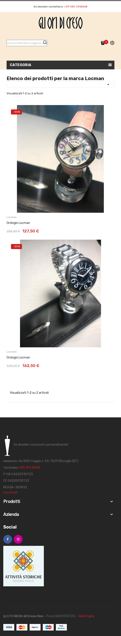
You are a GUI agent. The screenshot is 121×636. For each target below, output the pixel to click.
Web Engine (86, 616)
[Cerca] (27, 43)
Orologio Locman (18, 223)
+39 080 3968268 (75, 6)
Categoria (20, 65)
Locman (12, 217)
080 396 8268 (29, 467)
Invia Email (10, 492)
